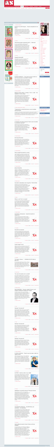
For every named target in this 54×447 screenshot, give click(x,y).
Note (32, 38)
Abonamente (26, 6)
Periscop (16, 388)
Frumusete (41, 45)
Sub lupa (16, 55)
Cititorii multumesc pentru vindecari (20, 107)
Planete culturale (17, 287)
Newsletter (36, 6)
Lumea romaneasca (18, 351)
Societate (16, 257)
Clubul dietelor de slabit (18, 242)
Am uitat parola (47, 74)
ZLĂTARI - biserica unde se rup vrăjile (23, 372)
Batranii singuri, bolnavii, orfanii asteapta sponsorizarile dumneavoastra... (44, 110)
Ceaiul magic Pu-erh (19, 244)
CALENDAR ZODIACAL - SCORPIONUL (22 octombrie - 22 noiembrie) (24, 407)
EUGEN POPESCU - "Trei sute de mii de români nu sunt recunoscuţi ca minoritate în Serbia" (26, 77)
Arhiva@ (11, 22)
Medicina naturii (42, 50)
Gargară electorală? (19, 57)
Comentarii (36, 38)
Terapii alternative (17, 150)
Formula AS (7, 22)
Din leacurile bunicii (19, 137)
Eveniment (16, 422)
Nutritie (16, 197)
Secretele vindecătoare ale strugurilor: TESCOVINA (26, 182)
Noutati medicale (42, 53)
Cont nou (42, 74)
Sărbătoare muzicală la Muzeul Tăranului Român (25, 390)
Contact (40, 6)
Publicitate (31, 6)
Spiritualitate (42, 62)
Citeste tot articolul (17, 35)
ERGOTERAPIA (18, 168)
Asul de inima (42, 38)
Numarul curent (17, 6)
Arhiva (22, 6)
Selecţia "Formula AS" (19, 308)
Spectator (41, 61)
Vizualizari (27, 38)
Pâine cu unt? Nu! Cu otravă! (21, 199)
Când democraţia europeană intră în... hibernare (25, 42)
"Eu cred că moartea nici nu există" (22, 273)
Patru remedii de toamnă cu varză (22, 152)
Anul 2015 (15, 22)
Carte (16, 306)
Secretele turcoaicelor (19, 229)
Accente (16, 40)
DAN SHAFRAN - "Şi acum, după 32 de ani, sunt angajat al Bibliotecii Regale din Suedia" (25, 290)
